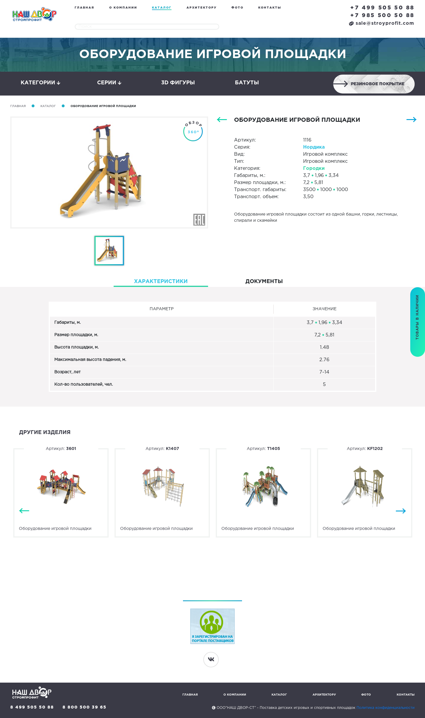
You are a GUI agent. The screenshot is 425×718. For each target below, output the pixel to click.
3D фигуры (178, 82)
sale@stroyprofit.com (381, 23)
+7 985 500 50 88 (382, 15)
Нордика (314, 147)
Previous (24, 511)
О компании (123, 7)
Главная (84, 7)
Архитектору (202, 7)
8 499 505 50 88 (32, 707)
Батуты (247, 82)
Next (401, 511)
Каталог (161, 7)
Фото (237, 7)
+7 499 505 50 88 (382, 8)
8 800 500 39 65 (85, 707)
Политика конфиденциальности (386, 707)
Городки (314, 168)
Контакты (269, 7)
